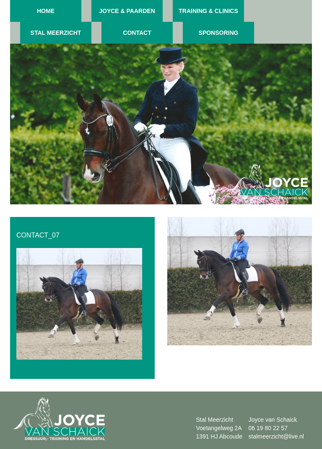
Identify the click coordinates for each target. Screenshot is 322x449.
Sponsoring (219, 32)
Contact (137, 32)
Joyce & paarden (127, 11)
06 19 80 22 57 (268, 428)
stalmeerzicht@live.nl (276, 436)
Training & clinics (208, 11)
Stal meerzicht (56, 32)
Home (46, 11)
